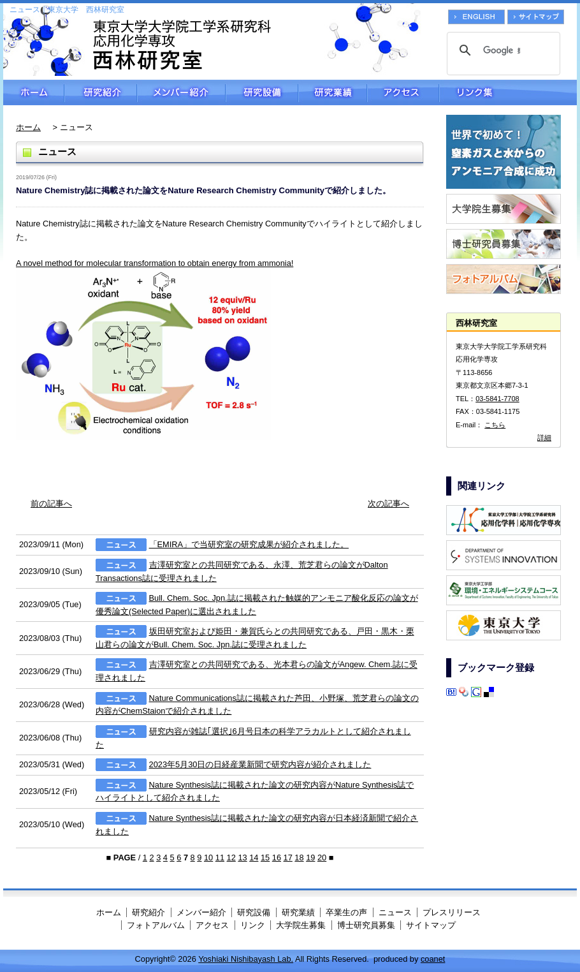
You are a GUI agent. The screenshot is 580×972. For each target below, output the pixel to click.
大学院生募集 (301, 925)
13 (242, 857)
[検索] (501, 50)
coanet (433, 959)
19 (310, 857)
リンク (252, 925)
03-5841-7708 (497, 398)
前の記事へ (51, 503)
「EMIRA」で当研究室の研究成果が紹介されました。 (249, 544)
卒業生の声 (346, 912)
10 (208, 857)
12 (231, 857)
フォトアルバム (156, 925)
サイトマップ (431, 925)
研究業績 (332, 92)
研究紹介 (100, 92)
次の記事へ (388, 503)
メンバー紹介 (181, 92)
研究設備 (262, 92)
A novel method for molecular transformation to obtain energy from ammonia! (154, 263)
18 (298, 857)
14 (253, 857)
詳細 (544, 437)
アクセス (403, 92)
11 (219, 857)
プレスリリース (452, 912)
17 (288, 857)
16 (276, 857)
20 (321, 857)
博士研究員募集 (366, 925)
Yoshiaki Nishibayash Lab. (245, 959)
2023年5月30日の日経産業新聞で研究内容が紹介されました (260, 764)
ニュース (395, 912)
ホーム (33, 92)
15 (265, 857)
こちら (494, 425)
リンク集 (508, 92)
